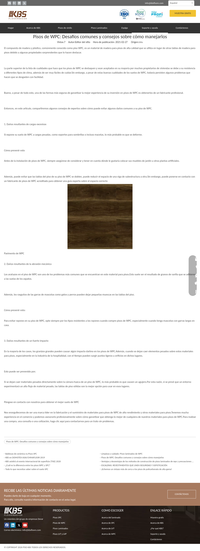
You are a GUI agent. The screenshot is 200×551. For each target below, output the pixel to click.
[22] (140, 13)
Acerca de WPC (109, 534)
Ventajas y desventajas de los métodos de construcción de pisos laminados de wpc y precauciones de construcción (148, 461)
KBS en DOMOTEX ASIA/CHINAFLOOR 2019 (25, 457)
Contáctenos (156, 539)
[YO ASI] (124, 13)
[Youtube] (25, 525)
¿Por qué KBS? (157, 528)
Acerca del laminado (111, 517)
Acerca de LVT (108, 528)
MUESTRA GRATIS (183, 13)
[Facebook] (9, 3)
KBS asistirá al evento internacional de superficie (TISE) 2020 (33, 461)
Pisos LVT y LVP (60, 534)
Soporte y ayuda (157, 534)
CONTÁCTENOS (182, 494)
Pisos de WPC (59, 523)
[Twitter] (24, 3)
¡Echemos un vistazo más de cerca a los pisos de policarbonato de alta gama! (136, 469)
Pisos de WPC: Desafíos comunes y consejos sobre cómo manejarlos (37, 441)
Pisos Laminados (60, 528)
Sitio (141, 42)
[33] (156, 13)
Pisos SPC (57, 517)
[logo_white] (13, 511)
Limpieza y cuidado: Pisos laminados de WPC (121, 453)
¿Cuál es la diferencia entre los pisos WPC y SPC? (27, 465)
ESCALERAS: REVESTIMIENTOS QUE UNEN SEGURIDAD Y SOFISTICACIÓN (134, 465)
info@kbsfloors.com (154, 3)
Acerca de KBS (156, 523)
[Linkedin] (19, 3)
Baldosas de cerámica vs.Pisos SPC (21, 453)
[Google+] (14, 3)
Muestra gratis (157, 517)
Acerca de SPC (108, 523)
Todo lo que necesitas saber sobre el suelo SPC (26, 469)
